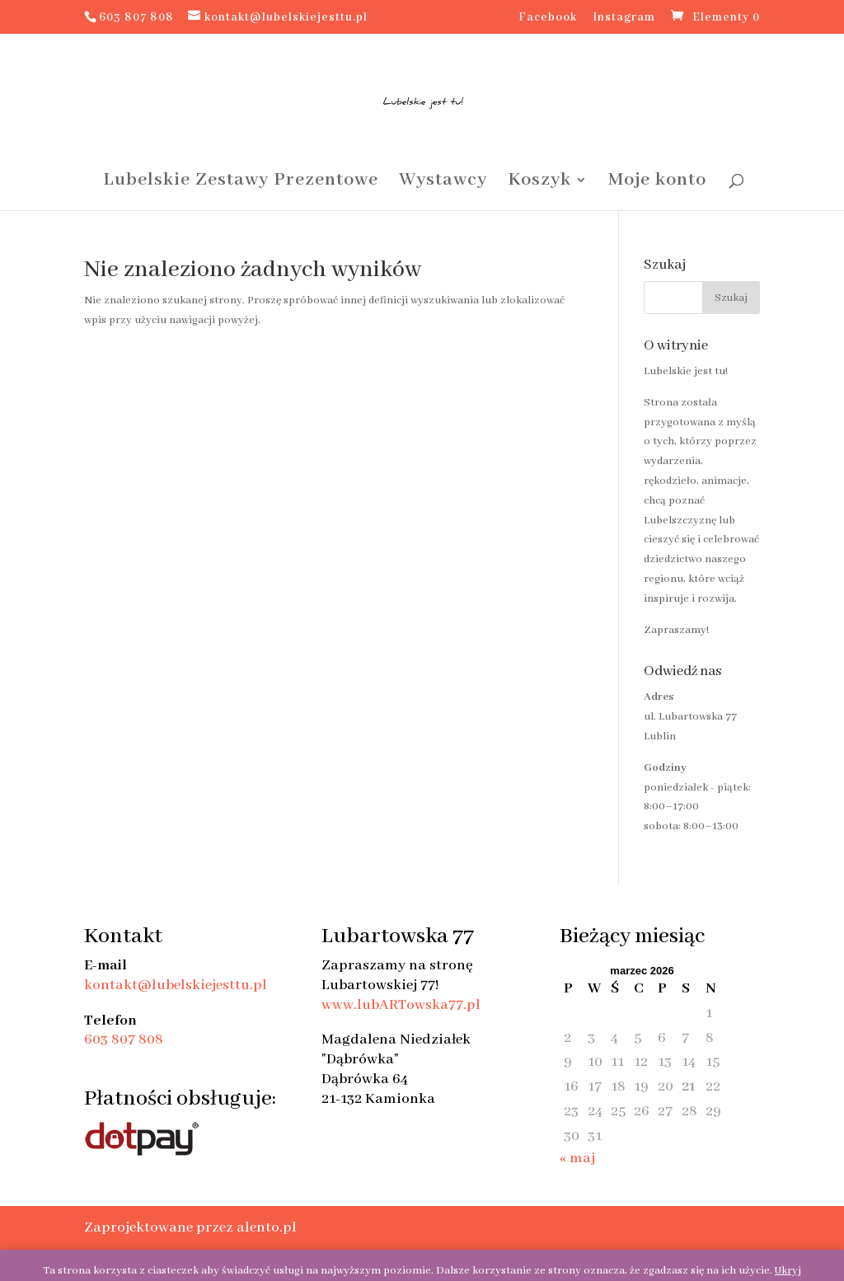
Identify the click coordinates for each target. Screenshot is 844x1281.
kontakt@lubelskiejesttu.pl (175, 985)
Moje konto (657, 182)
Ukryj (788, 1271)
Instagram (624, 18)
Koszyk (539, 182)
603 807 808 (123, 1039)
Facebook (547, 18)
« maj (577, 1158)
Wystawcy (443, 182)
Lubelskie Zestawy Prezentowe (240, 182)
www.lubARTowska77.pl (401, 1005)
